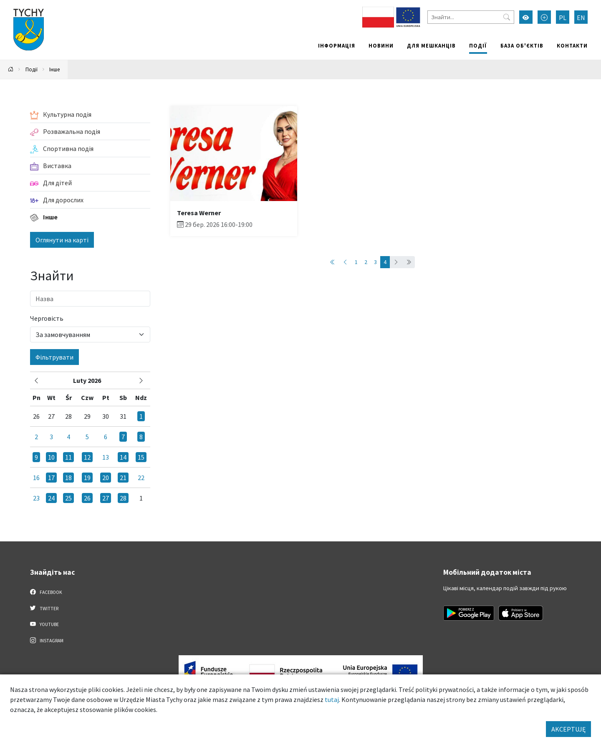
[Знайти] (470, 17)
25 (68, 498)
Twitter (44, 608)
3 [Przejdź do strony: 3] (375, 262)
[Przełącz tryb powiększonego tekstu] (544, 17)
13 (105, 457)
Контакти (572, 45)
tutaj (332, 699)
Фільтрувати (54, 357)
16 (36, 477)
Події (478, 45)
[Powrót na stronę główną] (10, 69)
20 (105, 477)
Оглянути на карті (61, 240)
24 (51, 498)
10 (51, 457)
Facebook (46, 592)
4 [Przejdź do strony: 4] (385, 262)
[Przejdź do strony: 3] (345, 262)
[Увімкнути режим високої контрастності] (526, 17)
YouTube (44, 624)
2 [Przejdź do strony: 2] (365, 262)
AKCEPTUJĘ (568, 729)
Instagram (46, 640)
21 (123, 477)
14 (123, 457)
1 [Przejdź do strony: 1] (356, 262)
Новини (381, 45)
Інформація (336, 45)
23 (36, 498)
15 (141, 457)
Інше (54, 69)
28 (123, 498)
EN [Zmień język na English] (581, 17)
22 (141, 477)
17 (51, 477)
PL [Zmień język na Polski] (562, 17)
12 (87, 457)
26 (87, 498)
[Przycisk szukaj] (507, 17)
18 (68, 477)
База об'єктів (521, 45)
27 (105, 498)
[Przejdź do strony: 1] (332, 262)
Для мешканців (431, 45)
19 (87, 477)
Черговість (46, 318)
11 (68, 457)
